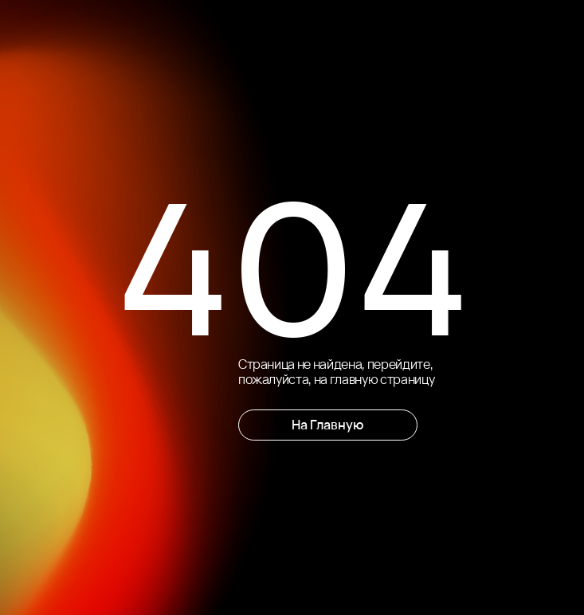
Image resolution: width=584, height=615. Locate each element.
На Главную (328, 424)
